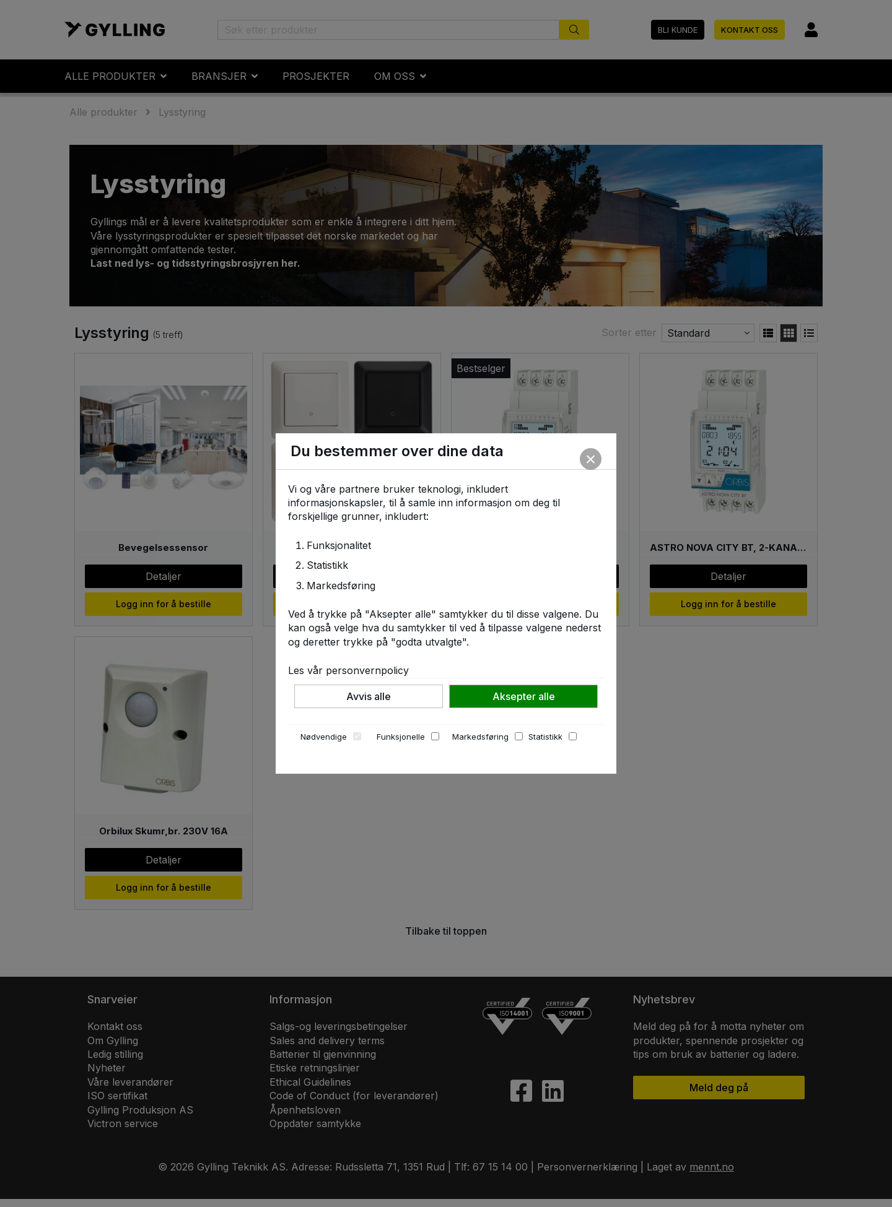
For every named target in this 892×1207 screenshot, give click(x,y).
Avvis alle (368, 696)
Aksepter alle (523, 696)
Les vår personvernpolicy (348, 670)
